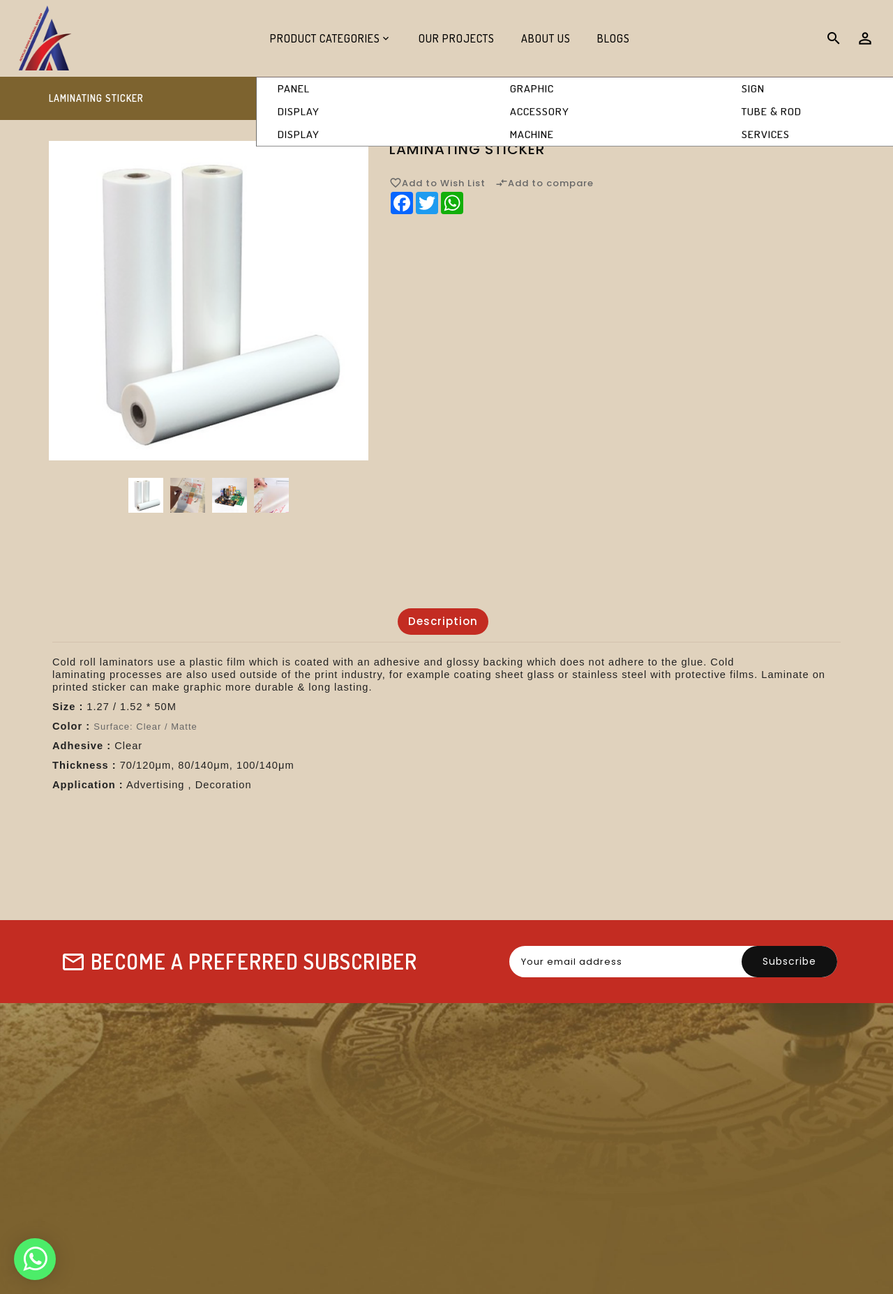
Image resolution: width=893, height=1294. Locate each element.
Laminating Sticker (789, 98)
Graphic (684, 98)
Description (443, 621)
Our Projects (457, 38)
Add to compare (544, 182)
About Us (546, 38)
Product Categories (325, 38)
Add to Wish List (437, 182)
